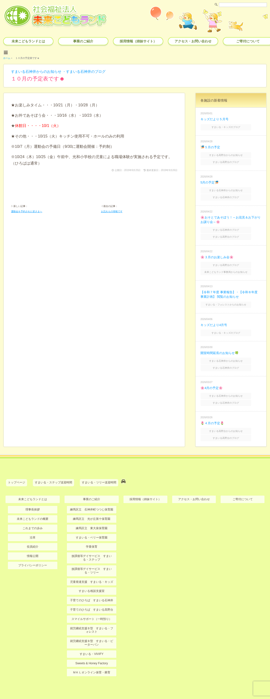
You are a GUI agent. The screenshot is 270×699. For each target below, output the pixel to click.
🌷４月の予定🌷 (212, 411)
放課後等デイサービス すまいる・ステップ (91, 542)
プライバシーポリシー (32, 550)
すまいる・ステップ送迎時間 (53, 469)
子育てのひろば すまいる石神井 (91, 584)
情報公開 (32, 541)
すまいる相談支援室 (92, 575)
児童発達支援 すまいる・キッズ (91, 566)
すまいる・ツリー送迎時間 (99, 469)
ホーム (6, 57)
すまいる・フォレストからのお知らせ (231, 296)
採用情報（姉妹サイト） (138, 41)
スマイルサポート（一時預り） (91, 603)
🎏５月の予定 (210, 145)
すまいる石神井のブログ (91, 71)
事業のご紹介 (83, 41)
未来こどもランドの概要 (32, 504)
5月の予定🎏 (210, 179)
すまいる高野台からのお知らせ (231, 153)
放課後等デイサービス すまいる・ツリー (91, 555)
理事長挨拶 (32, 495)
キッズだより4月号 (214, 316)
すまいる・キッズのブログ (231, 125)
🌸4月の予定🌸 (212, 377)
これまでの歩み (33, 513)
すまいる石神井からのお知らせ (38, 71)
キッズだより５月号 (215, 118)
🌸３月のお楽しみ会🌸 (217, 251)
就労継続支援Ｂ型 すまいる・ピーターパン (91, 626)
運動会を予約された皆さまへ (26, 211)
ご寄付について (243, 485)
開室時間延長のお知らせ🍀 (220, 344)
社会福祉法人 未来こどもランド (137, 685)
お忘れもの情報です (112, 211)
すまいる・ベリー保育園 (91, 522)
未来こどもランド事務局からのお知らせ (231, 264)
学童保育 (91, 531)
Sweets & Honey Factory (91, 646)
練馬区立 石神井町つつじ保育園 (91, 495)
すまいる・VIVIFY (91, 637)
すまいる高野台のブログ (231, 159)
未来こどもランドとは (28, 41)
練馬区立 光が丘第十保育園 (91, 504)
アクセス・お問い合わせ (193, 41)
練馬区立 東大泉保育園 (91, 513)
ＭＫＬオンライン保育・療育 (91, 656)
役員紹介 (32, 531)
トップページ (16, 469)
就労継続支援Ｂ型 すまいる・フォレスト (91, 614)
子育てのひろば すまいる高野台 (91, 594)
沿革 (32, 522)
